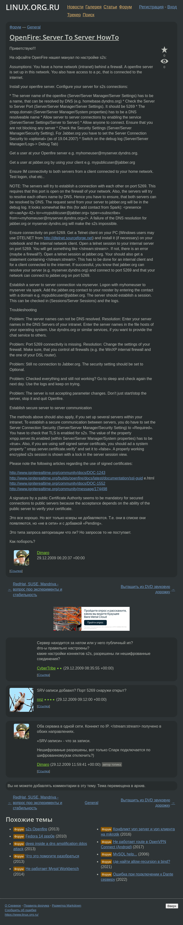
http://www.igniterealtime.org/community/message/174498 (58, 489)
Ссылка (16, 571)
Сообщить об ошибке (20, 910)
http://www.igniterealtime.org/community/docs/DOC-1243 (57, 473)
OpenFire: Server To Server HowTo (64, 37)
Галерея (94, 7)
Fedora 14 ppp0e (40, 836)
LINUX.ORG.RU (33, 7)
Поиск (88, 14)
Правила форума (36, 905)
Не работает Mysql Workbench (52, 869)
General (34, 27)
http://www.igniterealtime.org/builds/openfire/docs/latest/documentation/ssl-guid (76, 478)
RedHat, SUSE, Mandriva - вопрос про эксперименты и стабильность (37, 589)
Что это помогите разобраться (52, 856)
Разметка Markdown (66, 905)
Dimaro (43, 553)
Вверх (172, 906)
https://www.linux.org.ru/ (21, 914)
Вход (172, 7)
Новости (75, 7)
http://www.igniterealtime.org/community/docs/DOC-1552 (57, 483)
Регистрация (151, 7)
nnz (40, 699)
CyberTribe (46, 668)
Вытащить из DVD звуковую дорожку (145, 589)
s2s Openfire (36, 829)
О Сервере (13, 905)
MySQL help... (125, 854)
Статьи (110, 7)
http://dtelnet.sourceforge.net (68, 238)
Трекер (74, 14)
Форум (125, 7)
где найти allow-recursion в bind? (141, 862)
